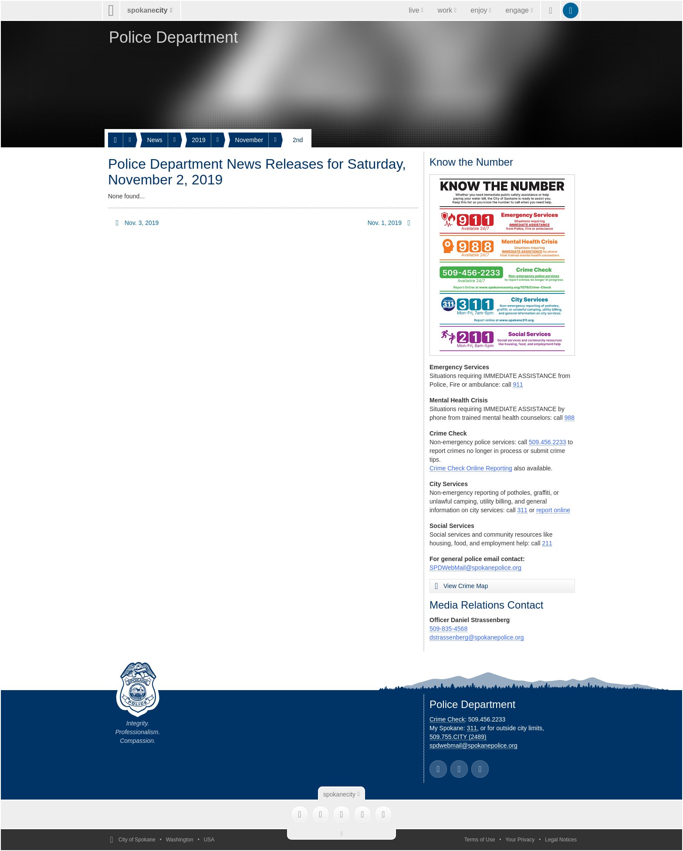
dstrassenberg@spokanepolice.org (476, 637)
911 (518, 384)
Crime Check (447, 719)
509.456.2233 (547, 442)
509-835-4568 (448, 628)
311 (522, 510)
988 (570, 417)
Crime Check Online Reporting (470, 468)
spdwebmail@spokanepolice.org (473, 745)
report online (553, 510)
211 (547, 543)
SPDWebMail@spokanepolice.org (475, 567)
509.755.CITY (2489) (458, 736)
